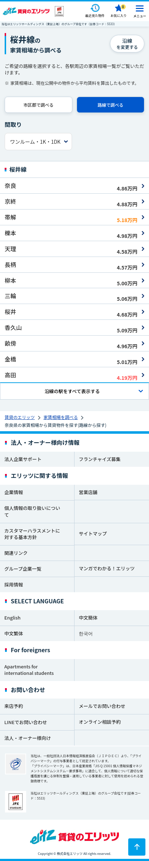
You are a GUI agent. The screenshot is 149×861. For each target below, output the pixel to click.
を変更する (127, 43)
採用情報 (13, 584)
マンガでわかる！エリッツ (107, 568)
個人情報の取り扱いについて (32, 511)
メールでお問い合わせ (102, 706)
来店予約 (13, 706)
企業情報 (13, 492)
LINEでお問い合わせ (25, 722)
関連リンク (16, 552)
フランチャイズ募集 (99, 459)
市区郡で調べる (38, 105)
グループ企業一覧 (22, 568)
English (12, 617)
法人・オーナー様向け (27, 738)
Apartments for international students (29, 670)
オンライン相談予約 (100, 721)
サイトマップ (93, 533)
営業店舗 (88, 492)
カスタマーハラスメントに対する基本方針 (32, 534)
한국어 (86, 633)
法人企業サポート (23, 459)
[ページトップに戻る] (136, 847)
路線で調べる (110, 105)
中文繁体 (13, 633)
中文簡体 (88, 617)
